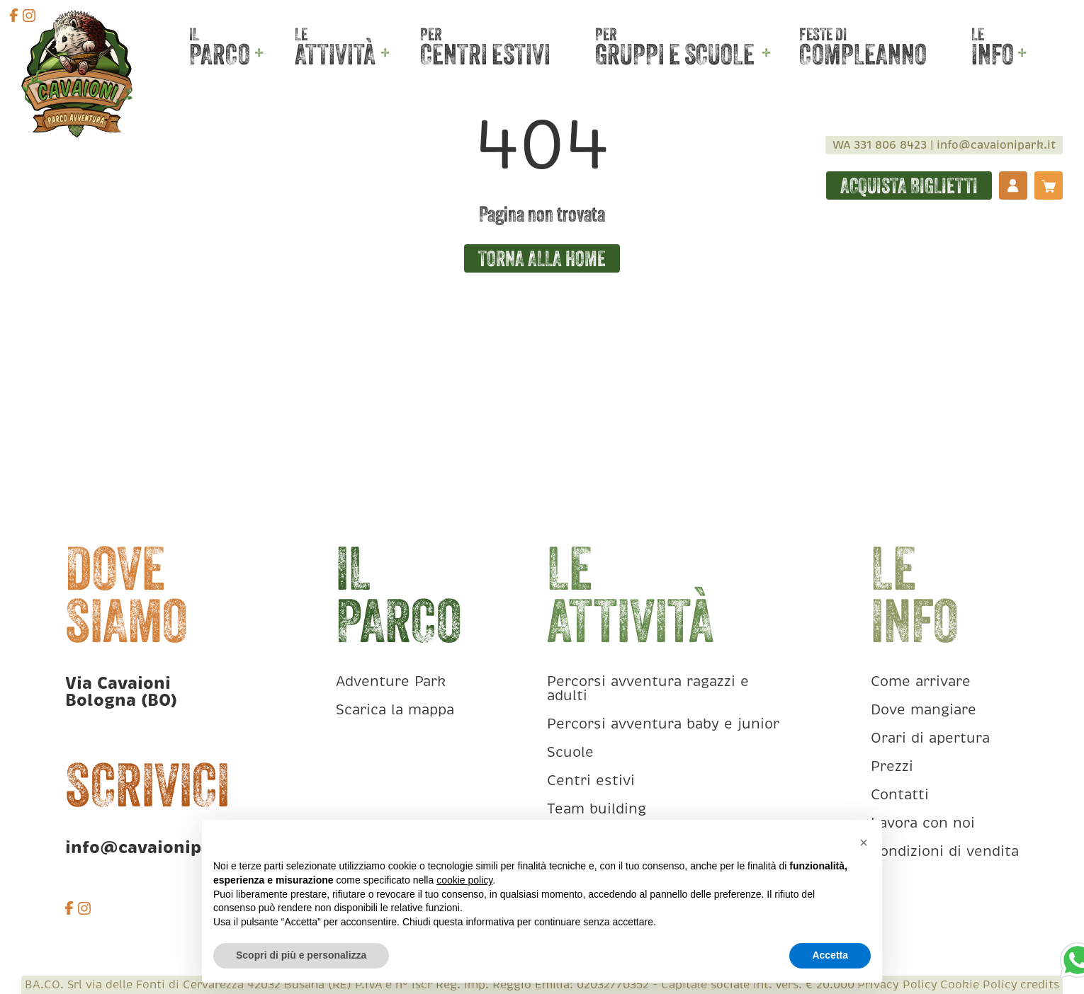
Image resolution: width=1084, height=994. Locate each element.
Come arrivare (921, 681)
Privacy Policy (897, 984)
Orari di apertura (930, 738)
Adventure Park (391, 681)
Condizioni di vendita (945, 851)
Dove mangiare (923, 710)
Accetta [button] (830, 955)
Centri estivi (485, 53)
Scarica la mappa (395, 710)
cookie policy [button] (464, 880)
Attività (335, 53)
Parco (219, 53)
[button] (863, 842)
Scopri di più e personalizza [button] (301, 955)
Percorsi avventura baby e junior (663, 724)
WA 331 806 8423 (879, 145)
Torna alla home (542, 258)
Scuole (570, 752)
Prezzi (892, 766)
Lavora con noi (923, 823)
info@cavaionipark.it (996, 145)
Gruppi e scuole (675, 53)
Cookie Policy (978, 984)
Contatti (900, 795)
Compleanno (863, 53)
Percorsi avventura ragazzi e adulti (648, 688)
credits (1039, 984)
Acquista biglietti (909, 185)
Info (992, 53)
